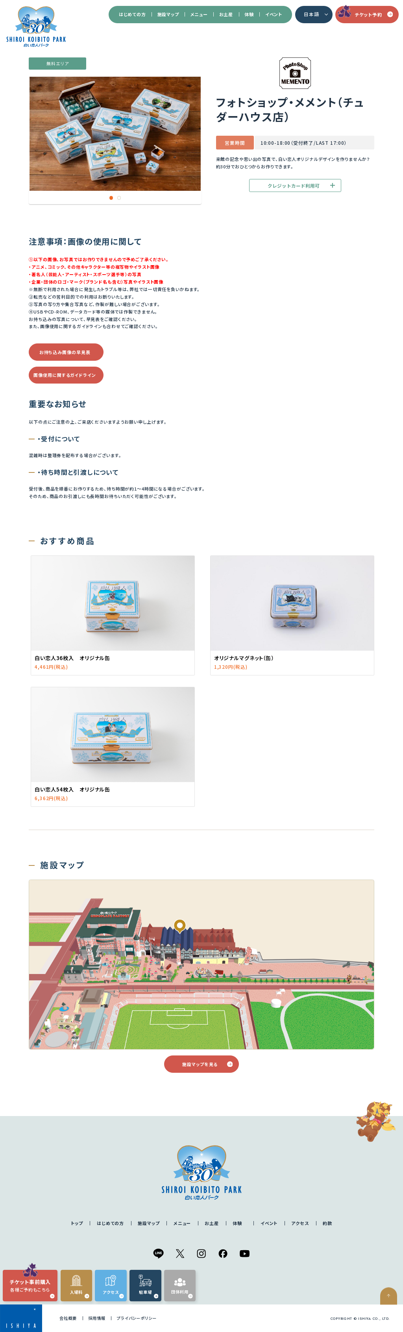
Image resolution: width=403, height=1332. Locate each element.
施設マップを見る (207, 1064)
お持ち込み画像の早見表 (65, 352)
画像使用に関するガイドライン (64, 375)
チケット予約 (374, 14)
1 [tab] (111, 198)
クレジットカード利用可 (301, 185)
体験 (248, 14)
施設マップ (168, 14)
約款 (327, 1223)
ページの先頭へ (391, 1316)
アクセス (300, 1223)
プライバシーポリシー (137, 1318)
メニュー (199, 14)
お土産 (226, 14)
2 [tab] (119, 198)
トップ (77, 1223)
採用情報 (96, 1318)
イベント (273, 14)
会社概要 (68, 1318)
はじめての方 (132, 14)
